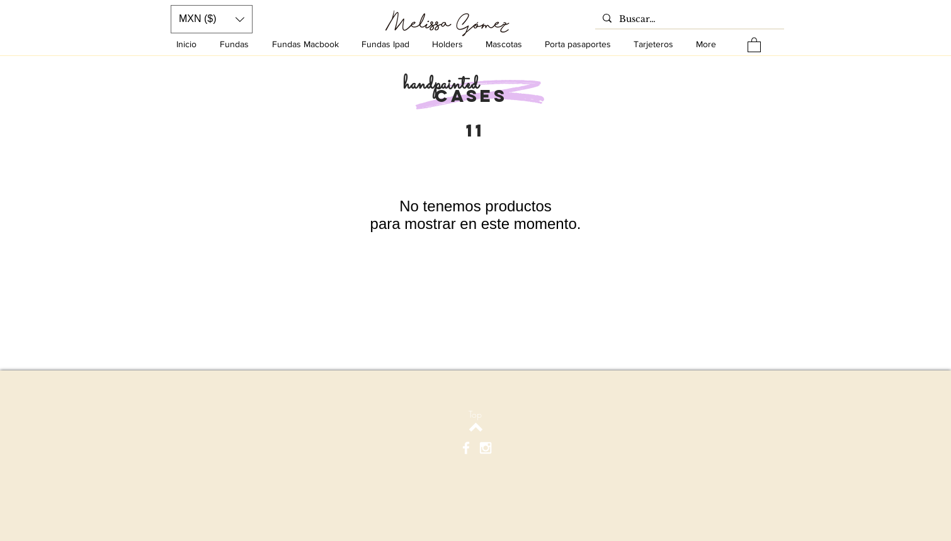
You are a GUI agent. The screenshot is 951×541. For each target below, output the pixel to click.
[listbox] (212, 19)
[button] (754, 44)
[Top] (475, 414)
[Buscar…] (688, 19)
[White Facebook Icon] (466, 448)
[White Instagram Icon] (485, 448)
